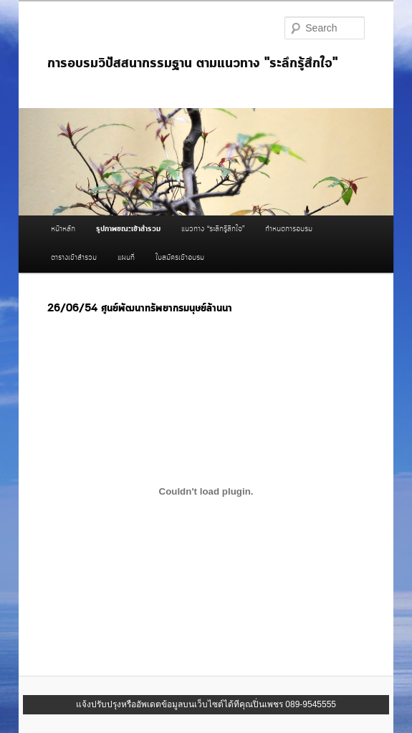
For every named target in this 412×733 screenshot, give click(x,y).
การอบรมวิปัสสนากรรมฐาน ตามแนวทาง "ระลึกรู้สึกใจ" (192, 63)
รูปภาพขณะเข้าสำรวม (128, 229)
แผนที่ (126, 257)
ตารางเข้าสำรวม (74, 257)
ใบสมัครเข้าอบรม (179, 257)
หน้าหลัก (63, 229)
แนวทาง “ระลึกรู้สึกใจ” (212, 229)
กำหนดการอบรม (288, 229)
